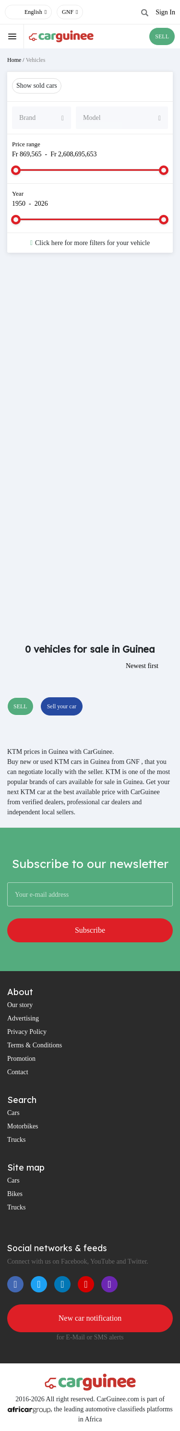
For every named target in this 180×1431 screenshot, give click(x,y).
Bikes (15, 1193)
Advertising (23, 1018)
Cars (13, 1112)
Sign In (165, 12)
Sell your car (61, 706)
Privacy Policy (27, 1031)
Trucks (16, 1139)
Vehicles (36, 60)
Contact (17, 1072)
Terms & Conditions (34, 1045)
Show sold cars (36, 85)
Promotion (21, 1058)
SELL (162, 36)
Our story (20, 1005)
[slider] (16, 170)
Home (14, 60)
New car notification (90, 1318)
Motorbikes (22, 1126)
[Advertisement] (90, 359)
